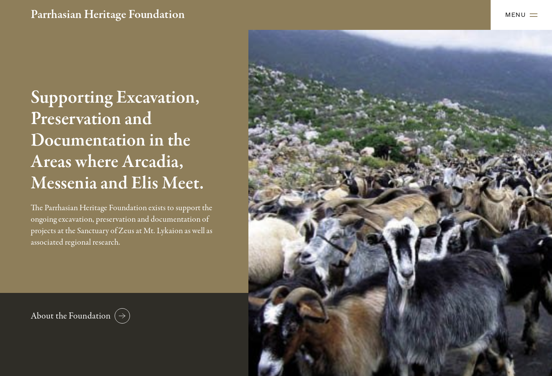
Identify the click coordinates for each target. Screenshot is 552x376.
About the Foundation (80, 316)
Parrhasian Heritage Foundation (108, 15)
